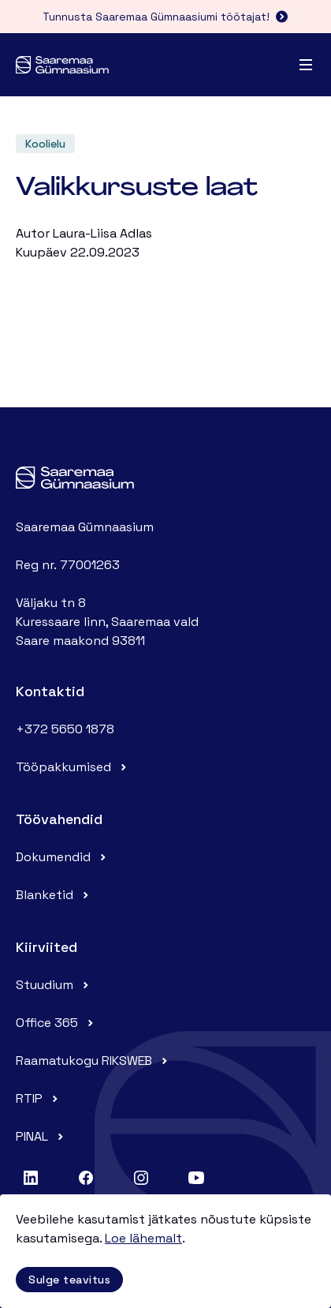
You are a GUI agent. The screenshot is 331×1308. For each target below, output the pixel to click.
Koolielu (45, 144)
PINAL (41, 1136)
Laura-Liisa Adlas (102, 233)
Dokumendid (63, 857)
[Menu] (306, 65)
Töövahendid (59, 819)
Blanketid (54, 894)
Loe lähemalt (143, 1238)
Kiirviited (46, 947)
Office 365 (56, 1022)
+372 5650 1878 (65, 729)
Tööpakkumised (73, 767)
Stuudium (54, 984)
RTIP (38, 1098)
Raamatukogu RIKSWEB (93, 1060)
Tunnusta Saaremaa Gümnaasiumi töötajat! (165, 16)
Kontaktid (50, 691)
